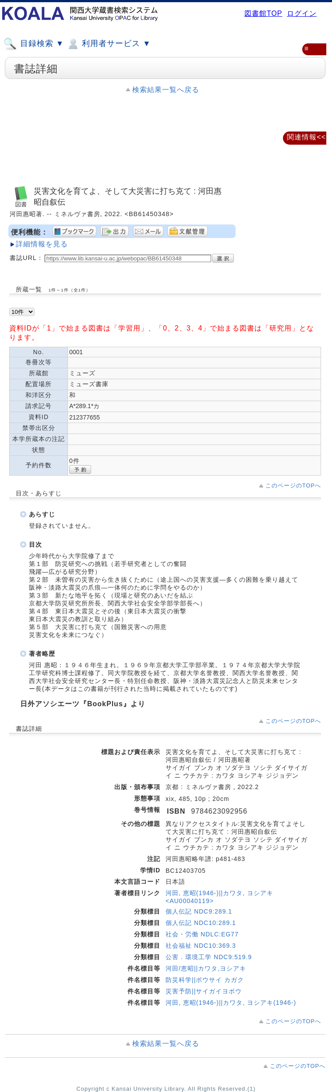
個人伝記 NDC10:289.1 (201, 922)
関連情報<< (306, 137)
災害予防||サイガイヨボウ (204, 991)
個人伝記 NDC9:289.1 (199, 911)
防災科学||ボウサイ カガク (205, 979)
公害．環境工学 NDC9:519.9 (209, 956)
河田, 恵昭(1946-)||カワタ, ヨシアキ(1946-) (231, 1002)
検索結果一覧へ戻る (165, 89)
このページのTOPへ (293, 485)
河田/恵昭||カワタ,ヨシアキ (206, 968)
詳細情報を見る (42, 244)
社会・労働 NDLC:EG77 (202, 934)
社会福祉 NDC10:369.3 (201, 945)
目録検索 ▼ (34, 43)
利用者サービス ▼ (108, 43)
